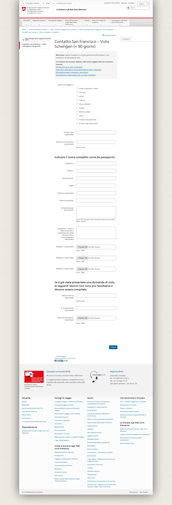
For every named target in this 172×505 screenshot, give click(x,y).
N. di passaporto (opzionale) (67, 309)
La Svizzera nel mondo (64, 3)
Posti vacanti (26, 418)
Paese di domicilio (66, 200)
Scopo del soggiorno (65, 85)
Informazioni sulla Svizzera (129, 412)
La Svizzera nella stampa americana (34, 421)
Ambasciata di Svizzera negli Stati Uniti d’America (35, 432)
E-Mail (71, 186)
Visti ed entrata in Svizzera (100, 22)
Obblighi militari (93, 439)
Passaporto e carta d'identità (97, 407)
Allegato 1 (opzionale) (65, 247)
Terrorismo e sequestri (62, 420)
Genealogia (91, 446)
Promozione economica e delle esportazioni (130, 439)
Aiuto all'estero (60, 430)
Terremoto (58, 424)
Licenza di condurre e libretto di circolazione (98, 415)
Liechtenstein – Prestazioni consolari (100, 452)
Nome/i (71, 171)
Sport (81, 116)
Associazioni (59, 475)
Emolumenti (91, 456)
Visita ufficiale (84, 104)
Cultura (82, 100)
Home (24, 29)
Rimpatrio (58, 469)
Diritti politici (92, 410)
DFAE (48, 3)
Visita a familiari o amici (88, 88)
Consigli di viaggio (55, 22)
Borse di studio (92, 449)
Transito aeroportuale (87, 120)
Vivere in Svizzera (126, 408)
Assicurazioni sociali (94, 432)
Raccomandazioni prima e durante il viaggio (67, 409)
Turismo (82, 92)
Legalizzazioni (92, 426)
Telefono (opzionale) (65, 193)
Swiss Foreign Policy (127, 443)
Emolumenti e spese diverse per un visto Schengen (76, 75)
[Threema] (62, 361)
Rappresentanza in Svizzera (64, 452)
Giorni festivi (26, 415)
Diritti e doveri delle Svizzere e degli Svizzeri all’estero (67, 480)
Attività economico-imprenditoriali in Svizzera (133, 416)
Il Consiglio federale (32, 3)
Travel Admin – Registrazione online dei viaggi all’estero (101, 460)
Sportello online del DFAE (58, 371)
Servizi (87, 22)
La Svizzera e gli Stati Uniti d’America (120, 22)
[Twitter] (58, 361)
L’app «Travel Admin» (62, 440)
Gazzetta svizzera (93, 471)
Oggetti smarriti (92, 436)
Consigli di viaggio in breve (64, 405)
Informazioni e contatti (128, 405)
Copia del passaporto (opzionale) (65, 319)
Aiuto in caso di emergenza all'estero (100, 419)
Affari (81, 96)
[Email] (66, 361)
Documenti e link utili (62, 434)
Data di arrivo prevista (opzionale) (65, 143)
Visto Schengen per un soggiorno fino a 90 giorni (96, 29)
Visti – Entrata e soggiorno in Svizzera (63, 29)
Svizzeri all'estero (61, 472)
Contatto (124, 39)
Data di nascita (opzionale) (68, 296)
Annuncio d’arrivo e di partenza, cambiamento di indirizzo (98, 403)
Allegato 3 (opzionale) (65, 269)
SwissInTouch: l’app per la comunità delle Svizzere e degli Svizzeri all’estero (101, 486)
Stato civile (91, 478)
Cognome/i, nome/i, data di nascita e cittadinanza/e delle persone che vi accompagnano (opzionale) (65, 234)
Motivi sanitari (85, 112)
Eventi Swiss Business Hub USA (32, 408)
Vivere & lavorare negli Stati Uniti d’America (73, 22)
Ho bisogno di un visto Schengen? (69, 67)
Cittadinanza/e (68, 178)
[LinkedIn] (60, 361)
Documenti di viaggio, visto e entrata (67, 414)
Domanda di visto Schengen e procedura (72, 72)
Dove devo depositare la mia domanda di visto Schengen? (78, 70)
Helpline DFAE (116, 371)
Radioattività (59, 427)
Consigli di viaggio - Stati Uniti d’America (69, 401)
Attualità (26, 22)
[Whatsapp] (64, 361)
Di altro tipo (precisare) (88, 123)
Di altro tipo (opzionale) (69, 133)
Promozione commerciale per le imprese (101, 481)
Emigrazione (59, 455)
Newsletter (25, 405)
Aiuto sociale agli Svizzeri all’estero (99, 422)
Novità (24, 401)
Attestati (90, 429)
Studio (81, 108)
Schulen (90, 468)
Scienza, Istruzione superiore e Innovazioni (135, 434)
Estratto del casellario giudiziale (98, 442)
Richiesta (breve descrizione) (67, 209)
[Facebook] (56, 361)
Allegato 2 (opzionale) (65, 258)
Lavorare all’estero (61, 462)
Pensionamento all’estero (63, 465)
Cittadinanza (91, 474)
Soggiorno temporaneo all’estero (66, 459)
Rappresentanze (39, 22)
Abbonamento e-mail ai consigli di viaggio (69, 437)
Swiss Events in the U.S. (30, 412)
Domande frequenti (61, 417)
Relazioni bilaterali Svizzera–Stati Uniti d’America (133, 430)
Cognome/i (69, 163)
